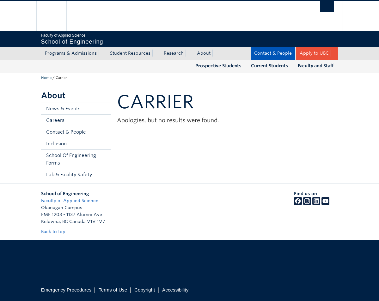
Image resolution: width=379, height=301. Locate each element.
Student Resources (130, 53)
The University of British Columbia (56, 16)
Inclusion (56, 144)
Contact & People (273, 53)
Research (174, 53)
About (204, 53)
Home (46, 77)
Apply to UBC (314, 53)
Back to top (56, 231)
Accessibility (175, 289)
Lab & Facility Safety (69, 175)
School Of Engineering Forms (71, 159)
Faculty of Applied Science (69, 200)
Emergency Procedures (66, 289)
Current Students (269, 65)
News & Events (63, 108)
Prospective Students (218, 65)
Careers (55, 120)
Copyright (144, 289)
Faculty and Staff (315, 65)
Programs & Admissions (71, 53)
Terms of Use (113, 289)
